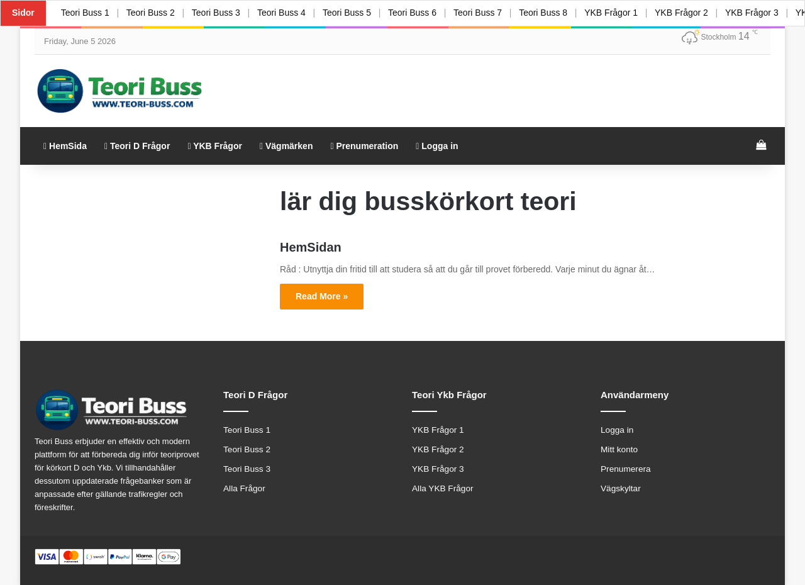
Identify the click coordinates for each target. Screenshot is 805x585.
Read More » (322, 296)
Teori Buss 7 (480, 13)
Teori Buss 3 (216, 13)
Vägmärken (286, 146)
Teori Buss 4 (282, 13)
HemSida (65, 146)
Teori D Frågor (137, 146)
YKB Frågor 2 (685, 13)
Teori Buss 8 (546, 13)
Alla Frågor (244, 488)
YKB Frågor (214, 146)
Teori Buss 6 (414, 13)
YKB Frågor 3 (755, 13)
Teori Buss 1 (85, 13)
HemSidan (310, 247)
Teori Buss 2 (150, 13)
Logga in (437, 146)
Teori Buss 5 (349, 13)
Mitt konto (619, 449)
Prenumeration (364, 146)
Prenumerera (626, 469)
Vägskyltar (621, 488)
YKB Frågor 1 (614, 13)
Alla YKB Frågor (443, 488)
